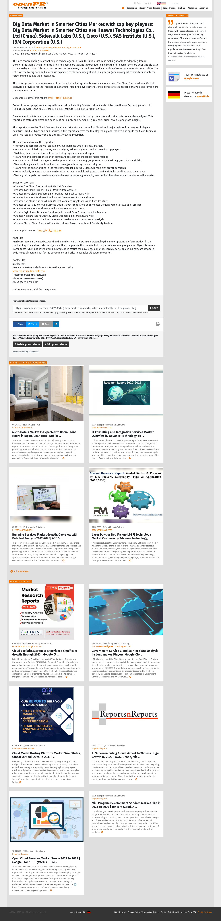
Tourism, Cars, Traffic (32, 425)
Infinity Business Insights (23, 748)
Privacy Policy (134, 912)
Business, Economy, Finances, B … (38, 643)
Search (201, 3)
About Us (204, 8)
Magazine (192, 8)
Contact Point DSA (169, 912)
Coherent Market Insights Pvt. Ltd (27, 646)
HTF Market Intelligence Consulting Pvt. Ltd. (111, 646)
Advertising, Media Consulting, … (117, 643)
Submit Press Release (150, 8)
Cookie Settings (205, 912)
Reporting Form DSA (187, 912)
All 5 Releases (19, 571)
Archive (181, 8)
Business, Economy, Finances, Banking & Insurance (58, 47)
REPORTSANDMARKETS (40, 50)
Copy (154, 307)
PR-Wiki (137, 3)
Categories (132, 8)
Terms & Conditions (150, 912)
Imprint (147, 3)
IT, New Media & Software (113, 425)
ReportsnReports (99, 748)
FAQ (116, 912)
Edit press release (56, 344)
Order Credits (169, 8)
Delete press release (27, 344)
